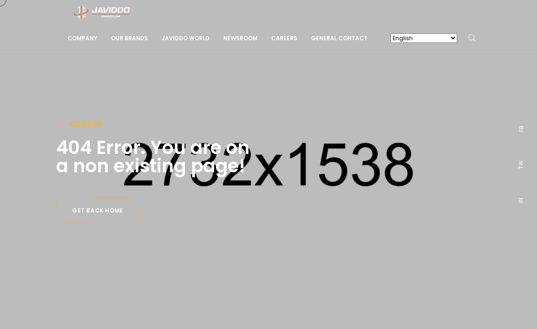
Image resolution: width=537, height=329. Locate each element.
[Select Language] (423, 38)
